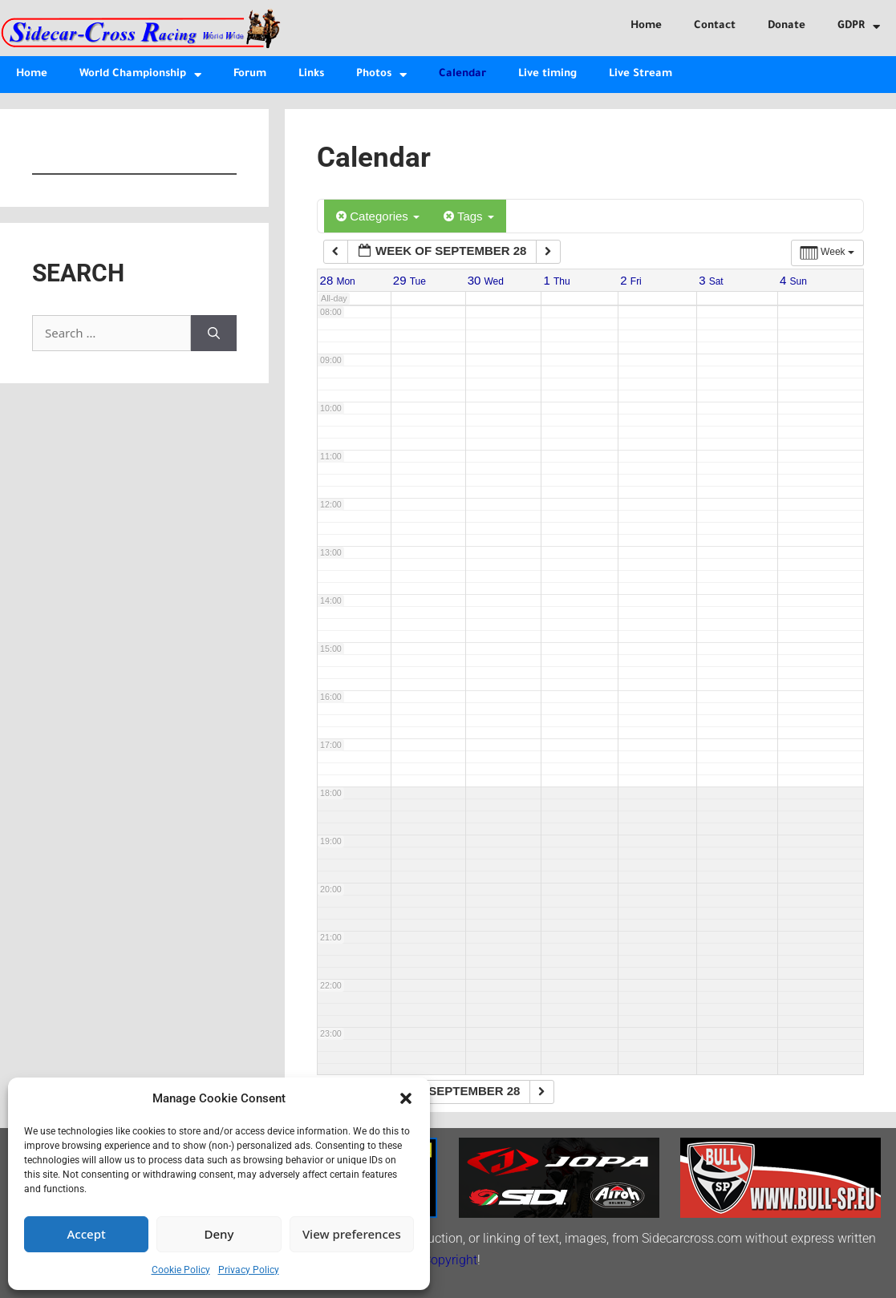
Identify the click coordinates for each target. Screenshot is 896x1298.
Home (646, 26)
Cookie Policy (181, 1270)
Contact (715, 26)
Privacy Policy (248, 1270)
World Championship (140, 75)
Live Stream (640, 74)
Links (311, 74)
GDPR (858, 27)
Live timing (547, 74)
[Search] (214, 333)
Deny (219, 1234)
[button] (406, 1098)
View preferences (351, 1234)
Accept (86, 1234)
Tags (469, 216)
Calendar (462, 74)
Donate (786, 26)
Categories (378, 216)
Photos (381, 75)
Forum (249, 74)
